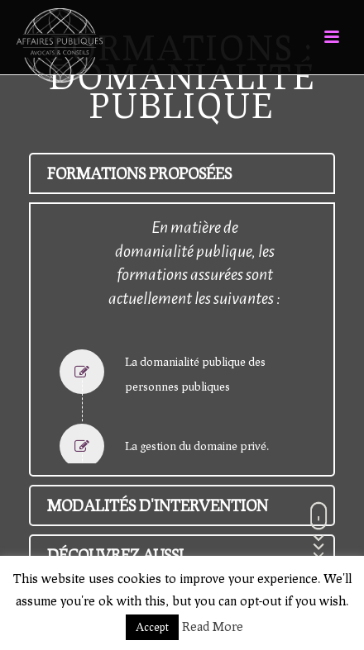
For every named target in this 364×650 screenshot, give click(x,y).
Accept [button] (152, 626)
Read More (212, 626)
